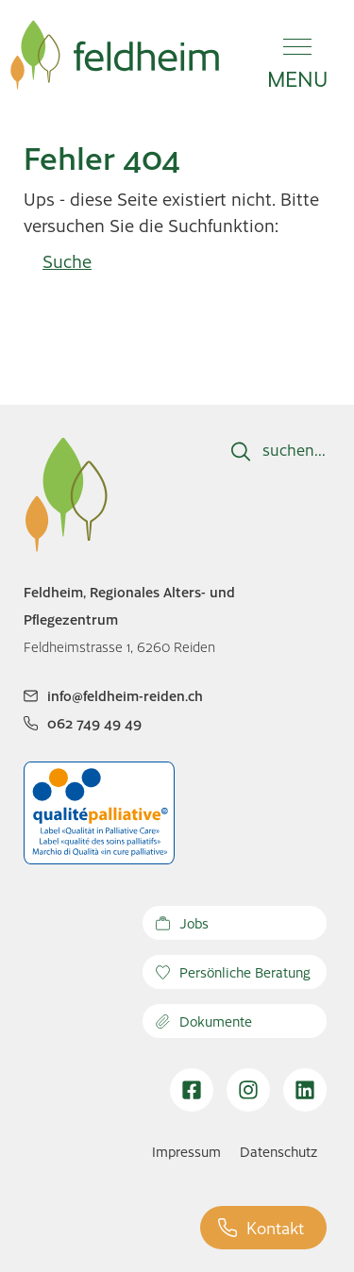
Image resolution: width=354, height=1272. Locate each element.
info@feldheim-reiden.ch (113, 695)
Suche (67, 261)
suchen (288, 449)
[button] (297, 54)
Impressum (186, 1151)
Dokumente (204, 1021)
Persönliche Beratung (233, 971)
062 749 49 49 (83, 722)
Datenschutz (278, 1151)
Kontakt (261, 1227)
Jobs (182, 922)
